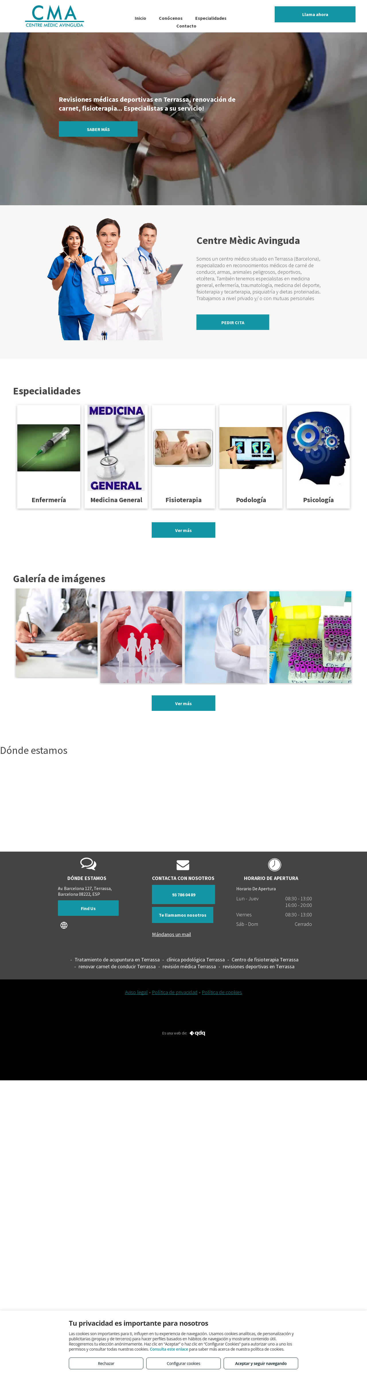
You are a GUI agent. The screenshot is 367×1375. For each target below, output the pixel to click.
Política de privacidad (175, 992)
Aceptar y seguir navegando (260, 1363)
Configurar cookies (183, 1363)
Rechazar (106, 1363)
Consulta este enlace (169, 1349)
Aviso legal (136, 992)
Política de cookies (222, 992)
